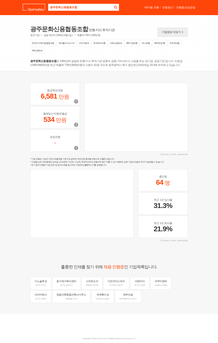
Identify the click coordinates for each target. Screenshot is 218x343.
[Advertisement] (109, 324)
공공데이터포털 (182, 154)
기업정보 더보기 (173, 32)
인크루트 (173, 154)
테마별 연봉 (152, 7)
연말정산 (167, 7)
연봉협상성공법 (185, 7)
